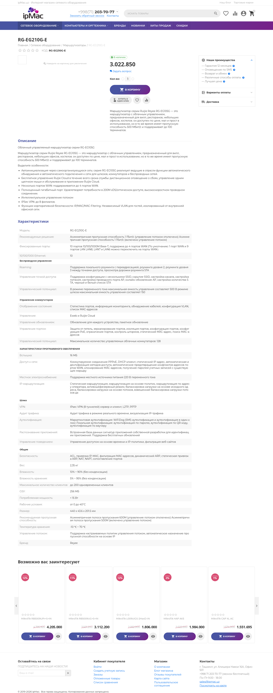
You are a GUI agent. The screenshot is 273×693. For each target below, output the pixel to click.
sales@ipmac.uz (209, 681)
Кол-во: (115, 78)
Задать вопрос (120, 71)
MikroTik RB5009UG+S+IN (83, 618)
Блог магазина (163, 670)
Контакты (113, 15)
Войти (98, 666)
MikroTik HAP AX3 (174, 618)
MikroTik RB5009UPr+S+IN (36, 618)
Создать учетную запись (109, 670)
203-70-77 (95, 12)
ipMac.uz (23, 2)
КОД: (45, 50)
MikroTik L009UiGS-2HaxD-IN (133, 618)
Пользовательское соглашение (166, 684)
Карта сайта (161, 678)
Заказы (98, 674)
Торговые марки (243, 2)
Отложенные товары (107, 678)
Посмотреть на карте (213, 685)
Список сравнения (106, 682)
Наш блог (225, 2)
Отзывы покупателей (167, 674)
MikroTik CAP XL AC (222, 618)
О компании (162, 666)
